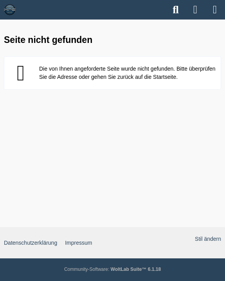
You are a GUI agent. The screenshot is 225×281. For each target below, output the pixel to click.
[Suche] (176, 10)
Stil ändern (208, 239)
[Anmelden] (195, 10)
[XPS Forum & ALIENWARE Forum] (9, 10)
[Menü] (215, 10)
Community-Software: (112, 269)
